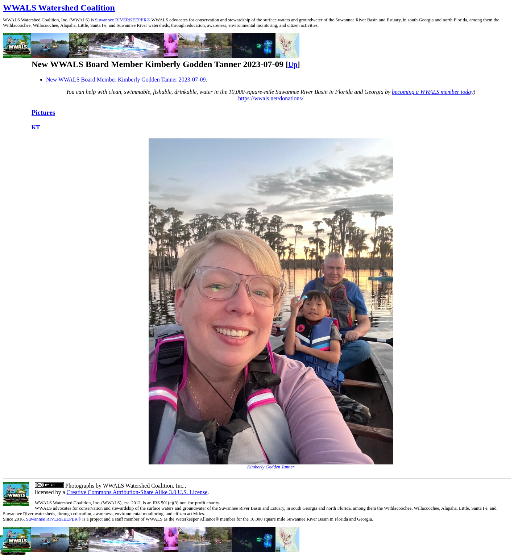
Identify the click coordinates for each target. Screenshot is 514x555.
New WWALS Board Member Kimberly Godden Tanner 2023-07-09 (126, 79)
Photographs (79, 486)
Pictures (43, 112)
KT (36, 127)
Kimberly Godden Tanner (270, 467)
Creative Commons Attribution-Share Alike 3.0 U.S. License (137, 492)
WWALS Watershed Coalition (59, 7)
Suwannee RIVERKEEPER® (122, 19)
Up (293, 64)
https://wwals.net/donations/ (270, 98)
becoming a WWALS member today (433, 92)
